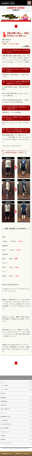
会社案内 (3, 435)
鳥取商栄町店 (4, 401)
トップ (2, 381)
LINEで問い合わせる (6, 424)
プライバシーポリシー (6, 443)
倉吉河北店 (3, 405)
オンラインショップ (6, 431)
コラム (2, 412)
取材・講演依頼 (4, 428)
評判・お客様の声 (5, 409)
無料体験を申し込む (6, 453)
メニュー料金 (4, 389)
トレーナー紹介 (4, 385)
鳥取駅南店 (3, 397)
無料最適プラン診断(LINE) (22, 453)
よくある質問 (4, 420)
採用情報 (3, 439)
